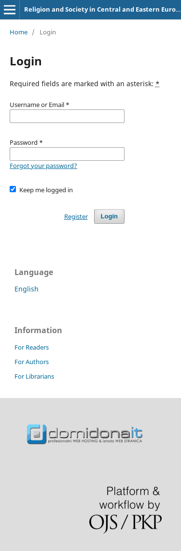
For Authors (31, 361)
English (26, 288)
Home (19, 32)
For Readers (31, 347)
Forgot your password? (43, 165)
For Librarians (34, 376)
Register (76, 216)
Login (109, 216)
